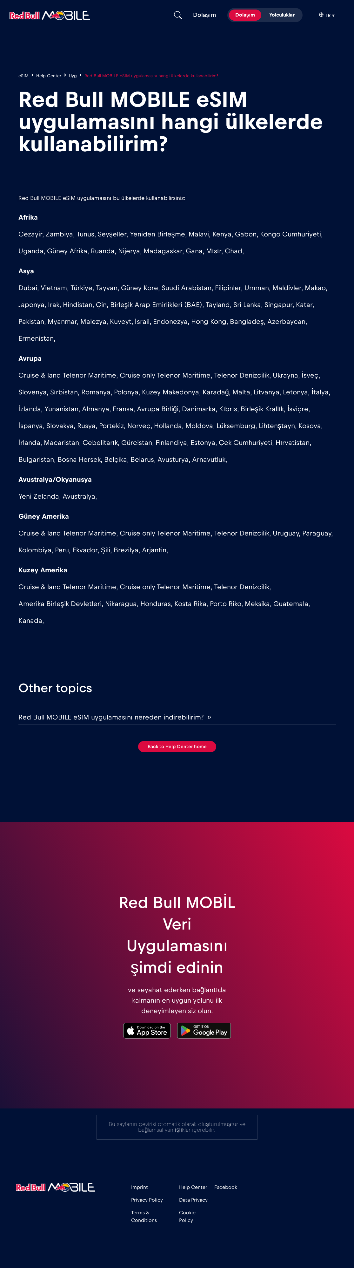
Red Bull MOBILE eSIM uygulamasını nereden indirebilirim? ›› (114, 717)
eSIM (23, 76)
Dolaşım (245, 14)
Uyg (73, 76)
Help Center (48, 76)
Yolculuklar (282, 14)
